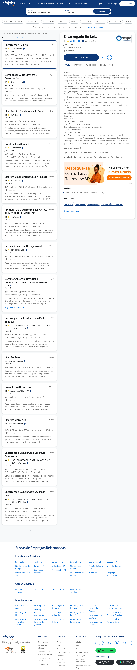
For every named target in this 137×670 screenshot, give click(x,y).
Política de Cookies (45, 655)
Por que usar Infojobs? (43, 646)
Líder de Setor (58, 589)
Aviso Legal (61, 659)
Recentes (16, 38)
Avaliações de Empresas (44, 3)
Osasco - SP (112, 562)
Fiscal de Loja (39, 589)
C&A (16, 115)
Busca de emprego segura (83, 666)
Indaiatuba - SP (58, 566)
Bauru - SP (93, 573)
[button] (102, 11)
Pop (16, 217)
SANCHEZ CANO (20, 391)
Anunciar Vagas (111, 4)
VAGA (67, 65)
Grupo (17, 82)
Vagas (78, 649)
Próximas (25, 38)
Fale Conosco (43, 664)
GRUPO (17, 48)
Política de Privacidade (61, 663)
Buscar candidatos (64, 652)
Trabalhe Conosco (44, 651)
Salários (60, 3)
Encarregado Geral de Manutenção (39, 612)
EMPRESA (78, 65)
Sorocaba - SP (76, 562)
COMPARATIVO (106, 65)
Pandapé (60, 656)
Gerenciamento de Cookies (45, 659)
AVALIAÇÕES (91, 65)
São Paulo (19, 562)
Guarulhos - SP (95, 562)
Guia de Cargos (82, 652)
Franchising (18, 250)
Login (100, 4)
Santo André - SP (59, 570)
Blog (69, 3)
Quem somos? (43, 642)
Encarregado (39, 605)
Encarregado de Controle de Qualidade (40, 622)
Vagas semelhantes (14, 307)
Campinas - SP (58, 562)
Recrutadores (81, 3)
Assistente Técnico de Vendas (93, 608)
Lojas (16, 147)
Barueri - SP (39, 566)
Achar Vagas (25, 3)
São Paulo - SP (40, 562)
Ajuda (59, 642)
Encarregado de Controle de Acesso (22, 622)
